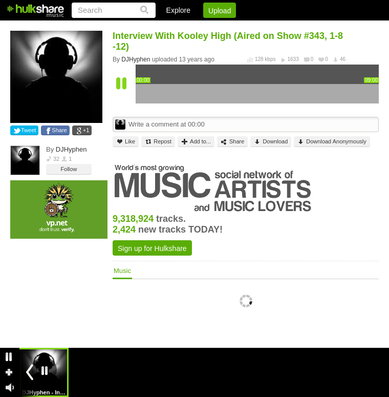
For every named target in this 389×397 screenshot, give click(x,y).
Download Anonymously (331, 141)
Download (271, 141)
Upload (219, 11)
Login (167, 28)
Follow (69, 169)
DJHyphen (71, 149)
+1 (86, 130)
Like (125, 141)
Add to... (196, 141)
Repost (158, 141)
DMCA (273, 28)
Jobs (240, 28)
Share (59, 130)
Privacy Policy (321, 28)
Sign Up (204, 28)
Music (122, 271)
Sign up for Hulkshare (152, 248)
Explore (178, 10)
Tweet (28, 130)
